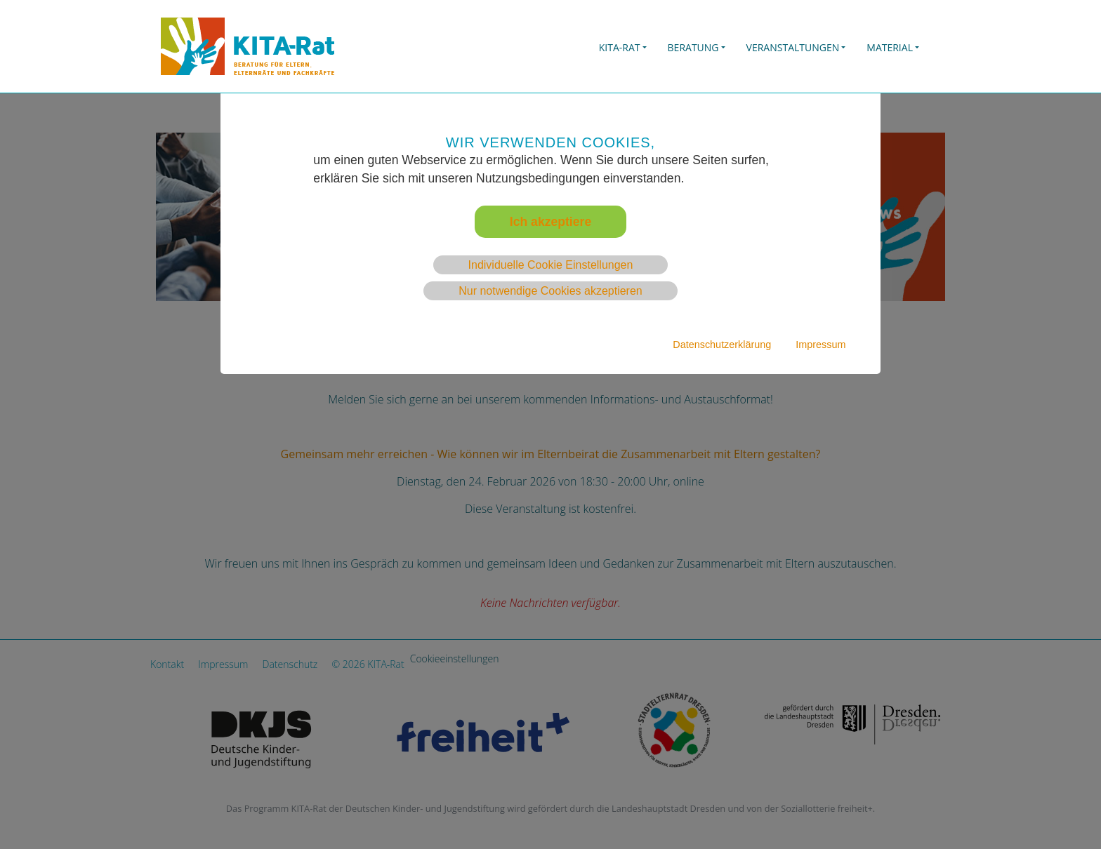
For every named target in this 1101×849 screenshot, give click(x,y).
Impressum (820, 344)
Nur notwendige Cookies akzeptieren (550, 291)
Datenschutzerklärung (722, 344)
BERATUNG (693, 47)
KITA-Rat (619, 47)
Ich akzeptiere (550, 222)
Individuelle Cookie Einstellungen (550, 265)
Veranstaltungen (793, 47)
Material (889, 47)
